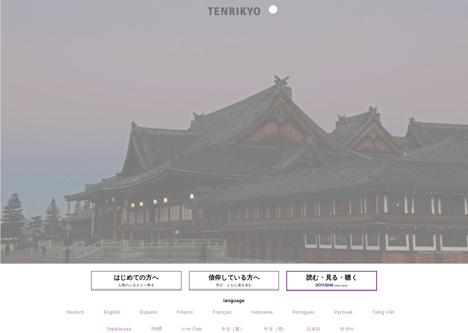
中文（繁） (232, 329)
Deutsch (75, 312)
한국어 (347, 329)
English (112, 312)
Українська (119, 329)
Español (148, 312)
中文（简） (275, 329)
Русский (343, 312)
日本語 (313, 329)
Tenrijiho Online (449, 252)
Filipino (185, 312)
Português (303, 312)
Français (222, 312)
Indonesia (262, 312)
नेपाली (156, 329)
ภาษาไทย (192, 329)
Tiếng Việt (383, 312)
